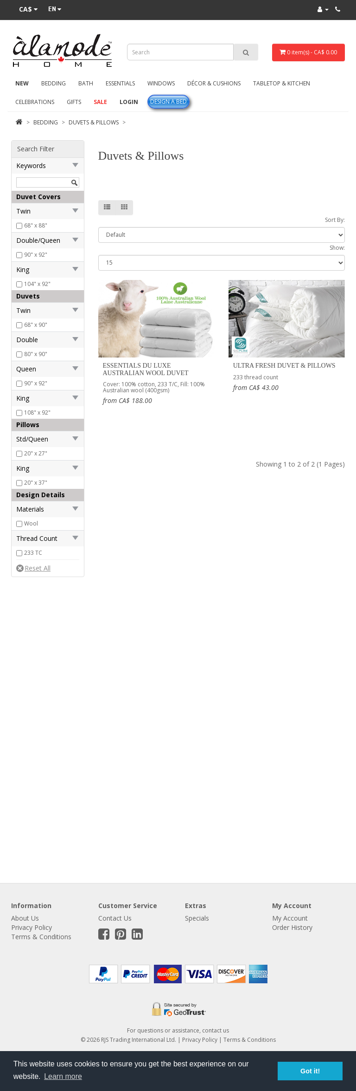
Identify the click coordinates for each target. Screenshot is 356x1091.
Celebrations (34, 102)
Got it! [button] (310, 1071)
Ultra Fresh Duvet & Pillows (284, 365)
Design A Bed (168, 101)
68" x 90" (35, 325)
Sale (100, 102)
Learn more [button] (63, 1076)
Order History (292, 927)
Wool (31, 523)
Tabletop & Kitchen (281, 83)
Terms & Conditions (41, 936)
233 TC (33, 553)
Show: (337, 248)
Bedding (53, 83)
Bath (85, 83)
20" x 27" (35, 453)
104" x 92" (37, 284)
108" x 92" (37, 412)
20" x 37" (35, 483)
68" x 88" (35, 225)
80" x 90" (35, 354)
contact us (215, 1030)
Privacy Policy (31, 927)
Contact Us (115, 918)
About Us (25, 918)
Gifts (74, 102)
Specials (197, 918)
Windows (161, 83)
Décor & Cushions (214, 83)
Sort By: (335, 220)
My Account (290, 918)
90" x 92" (35, 255)
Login (129, 102)
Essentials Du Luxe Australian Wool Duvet (146, 369)
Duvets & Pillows (94, 122)
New (22, 83)
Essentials (120, 83)
